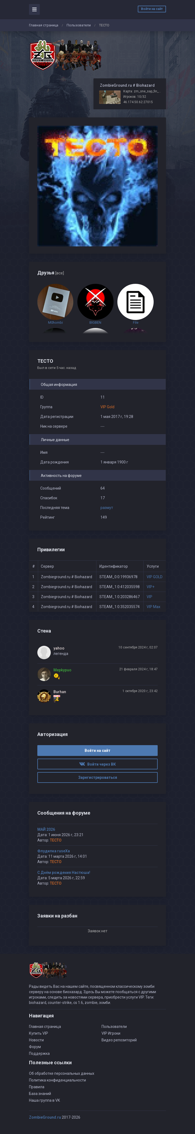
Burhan (59, 692)
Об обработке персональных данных (61, 1073)
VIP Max (153, 607)
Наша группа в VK (44, 1100)
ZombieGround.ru (45, 1117)
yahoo (58, 648)
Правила (36, 1087)
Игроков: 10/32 (134, 97)
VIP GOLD (154, 577)
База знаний (40, 1093)
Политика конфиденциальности (57, 1080)
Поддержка (39, 1053)
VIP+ (150, 587)
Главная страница (43, 25)
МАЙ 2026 (46, 829)
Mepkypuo (62, 670)
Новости (36, 1040)
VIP (149, 597)
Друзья (50, 272)
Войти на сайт (152, 9)
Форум (35, 1047)
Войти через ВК (97, 764)
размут (106, 507)
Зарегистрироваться (97, 777)
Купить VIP (38, 1033)
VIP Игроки (111, 1033)
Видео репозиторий (119, 1040)
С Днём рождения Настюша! (63, 872)
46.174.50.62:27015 (138, 102)
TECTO (56, 840)
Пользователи (79, 25)
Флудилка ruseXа (53, 851)
